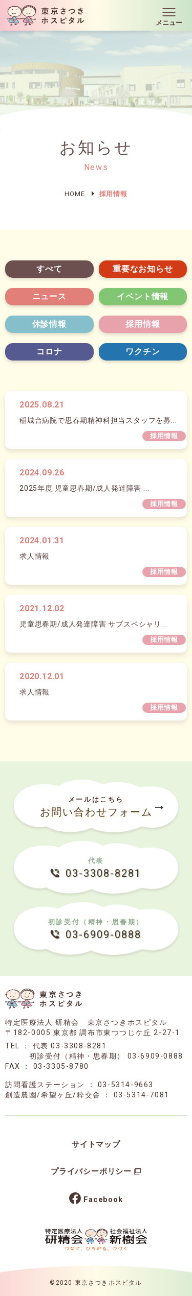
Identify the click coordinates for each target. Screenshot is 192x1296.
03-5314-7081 (141, 1095)
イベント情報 (142, 296)
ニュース (49, 296)
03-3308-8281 (78, 1046)
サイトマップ (96, 1144)
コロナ (49, 351)
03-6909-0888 (155, 1056)
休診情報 (49, 324)
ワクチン (142, 351)
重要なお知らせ (143, 269)
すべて (49, 269)
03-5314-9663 (126, 1085)
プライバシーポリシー (91, 1171)
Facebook (102, 1199)
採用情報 (142, 324)
